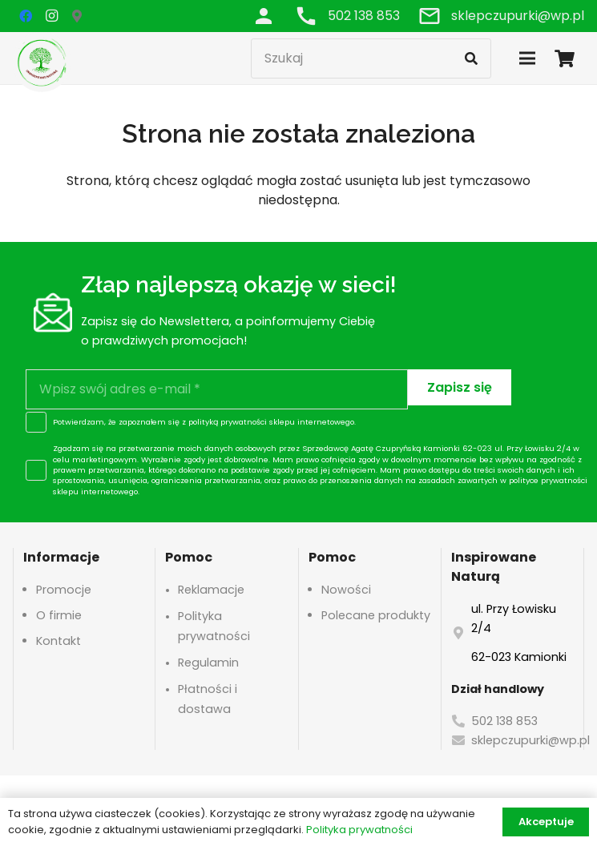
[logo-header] (42, 62)
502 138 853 (504, 721)
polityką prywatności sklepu (241, 422)
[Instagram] (51, 16)
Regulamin (208, 663)
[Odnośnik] (264, 15)
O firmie (59, 615)
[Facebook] (25, 16)
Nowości (346, 590)
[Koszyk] (565, 58)
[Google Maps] (77, 16)
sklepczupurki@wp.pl (530, 740)
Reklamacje (211, 590)
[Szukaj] (371, 58)
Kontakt (58, 641)
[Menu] (527, 58)
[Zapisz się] (459, 387)
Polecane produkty (375, 615)
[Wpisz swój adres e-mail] (217, 389)
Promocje (63, 590)
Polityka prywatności (359, 829)
